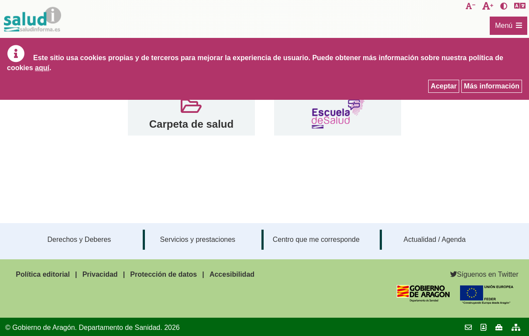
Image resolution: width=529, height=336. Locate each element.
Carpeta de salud (191, 124)
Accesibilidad (232, 274)
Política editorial (43, 274)
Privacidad (100, 274)
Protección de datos (163, 274)
